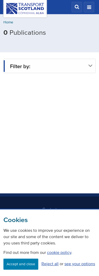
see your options (79, 263)
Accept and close (21, 264)
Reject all (50, 263)
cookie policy (59, 252)
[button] (77, 7)
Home (8, 22)
